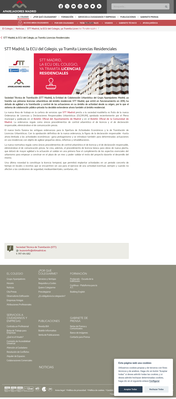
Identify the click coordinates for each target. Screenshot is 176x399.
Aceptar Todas (130, 389)
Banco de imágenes (79, 332)
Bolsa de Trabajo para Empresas (16, 331)
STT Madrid (69, 112)
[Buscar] (140, 6)
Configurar (154, 381)
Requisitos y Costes (47, 283)
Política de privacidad (76, 390)
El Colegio (23, 17)
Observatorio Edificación (18, 296)
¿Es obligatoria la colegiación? (51, 296)
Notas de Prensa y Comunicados (78, 327)
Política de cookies (96, 390)
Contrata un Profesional (18, 326)
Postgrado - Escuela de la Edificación (81, 279)
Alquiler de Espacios (16, 356)
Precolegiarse (44, 291)
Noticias (89, 23)
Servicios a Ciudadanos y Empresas (97, 17)
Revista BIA (43, 326)
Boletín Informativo (47, 330)
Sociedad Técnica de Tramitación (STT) (36, 247)
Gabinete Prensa (149, 17)
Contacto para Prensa (80, 336)
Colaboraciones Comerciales (19, 360)
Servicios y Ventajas (47, 278)
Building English (77, 291)
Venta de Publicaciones (48, 334)
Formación (67, 17)
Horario (10, 283)
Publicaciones (128, 17)
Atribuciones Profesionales (19, 304)
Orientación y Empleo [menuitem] (89, 29)
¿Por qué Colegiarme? (45, 17)
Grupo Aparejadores (16, 278)
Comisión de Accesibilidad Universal (18, 342)
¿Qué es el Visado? (15, 336)
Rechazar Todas (156, 389)
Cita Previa (11, 291)
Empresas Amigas (15, 300)
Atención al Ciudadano (17, 347)
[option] (23, 17)
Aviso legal (60, 390)
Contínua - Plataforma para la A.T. (83, 286)
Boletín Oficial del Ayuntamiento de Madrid (57, 118)
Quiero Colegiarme (46, 287)
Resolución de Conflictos (18, 351)
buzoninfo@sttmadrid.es (33, 250)
